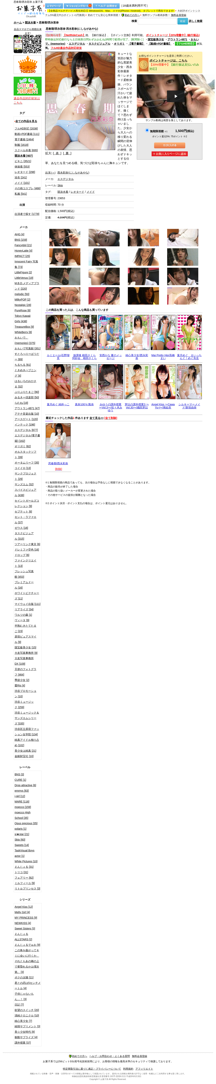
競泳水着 (30, 22)
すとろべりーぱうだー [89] (27, 356)
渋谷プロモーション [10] (25, 693)
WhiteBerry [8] (23, 332)
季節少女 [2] (22, 680)
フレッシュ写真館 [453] (24, 574)
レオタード (77, 191)
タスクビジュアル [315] (24, 536)
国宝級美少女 (156, 39)
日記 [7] (19, 1004)
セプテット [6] (23, 511)
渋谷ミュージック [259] (24, 704)
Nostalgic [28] (23, 305)
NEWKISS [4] (23, 923)
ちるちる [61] (23, 364)
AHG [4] (19, 234)
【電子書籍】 (136, 43)
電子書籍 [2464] (24, 139)
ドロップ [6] (22, 555)
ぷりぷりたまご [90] (27, 391)
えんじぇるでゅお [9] (27, 944)
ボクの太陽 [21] (24, 977)
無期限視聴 (158, 131)
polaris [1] (20, 828)
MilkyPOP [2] (22, 299)
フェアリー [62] (24, 877)
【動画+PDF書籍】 (159, 43)
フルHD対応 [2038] (26, 128)
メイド (91, 191)
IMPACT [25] (22, 256)
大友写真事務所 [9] (26, 652)
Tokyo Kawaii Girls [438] (23, 318)
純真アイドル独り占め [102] (27, 742)
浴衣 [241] (21, 177)
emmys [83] (22, 790)
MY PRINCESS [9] (26, 917)
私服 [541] (21, 193)
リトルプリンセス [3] (27, 888)
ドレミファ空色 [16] (27, 549)
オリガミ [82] (23, 446)
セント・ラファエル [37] (25, 519)
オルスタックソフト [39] (25, 454)
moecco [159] (23, 807)
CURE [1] (20, 779)
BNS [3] (19, 774)
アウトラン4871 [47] (27, 408)
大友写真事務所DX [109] (24, 661)
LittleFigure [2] (23, 272)
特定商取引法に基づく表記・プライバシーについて (92, 1068)
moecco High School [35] (23, 815)
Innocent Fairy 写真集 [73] (26, 264)
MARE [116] (22, 801)
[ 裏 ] (67, 153)
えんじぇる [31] (24, 866)
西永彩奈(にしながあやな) (73, 172)
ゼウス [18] (21, 527)
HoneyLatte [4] (23, 250)
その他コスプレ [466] (27, 188)
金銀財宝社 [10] (24, 756)
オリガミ (119, 43)
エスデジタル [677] (26, 430)
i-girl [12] (20, 796)
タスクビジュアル (99, 43)
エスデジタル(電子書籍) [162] (27, 438)
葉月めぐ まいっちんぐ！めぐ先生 (189, 357)
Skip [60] (20, 839)
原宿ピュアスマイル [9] (25, 639)
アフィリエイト (144, 1068)
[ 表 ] (57, 153)
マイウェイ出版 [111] (27, 603)
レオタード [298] (25, 172)
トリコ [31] (21, 872)
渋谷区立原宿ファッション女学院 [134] (27, 731)
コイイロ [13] (23, 468)
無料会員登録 (178, 15)
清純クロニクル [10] (27, 1015)
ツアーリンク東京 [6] (27, 544)
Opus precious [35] (26, 823)
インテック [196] (25, 424)
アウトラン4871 (177, 39)
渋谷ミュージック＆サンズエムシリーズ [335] (27, 718)
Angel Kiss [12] (24, 906)
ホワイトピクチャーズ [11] (27, 596)
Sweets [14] (22, 845)
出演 (50, 172)
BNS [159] (21, 239)
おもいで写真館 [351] (27, 348)
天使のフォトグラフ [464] (25, 672)
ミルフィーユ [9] (25, 883)
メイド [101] (22, 182)
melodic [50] (22, 294)
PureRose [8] (23, 310)
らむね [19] (21, 402)
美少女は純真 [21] (25, 750)
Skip (60, 185)
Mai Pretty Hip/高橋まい (163, 357)
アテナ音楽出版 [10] (27, 413)
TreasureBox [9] (24, 326)
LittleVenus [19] (24, 277)
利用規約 (128, 1068)
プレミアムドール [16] (24, 585)
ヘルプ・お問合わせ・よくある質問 (109, 1056)
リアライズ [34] (24, 609)
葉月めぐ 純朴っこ (58, 404)
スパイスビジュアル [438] (25, 492)
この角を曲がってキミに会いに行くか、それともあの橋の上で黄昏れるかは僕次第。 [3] (27, 961)
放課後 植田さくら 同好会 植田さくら (84, 357)
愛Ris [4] (20, 685)
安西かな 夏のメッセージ (110, 357)
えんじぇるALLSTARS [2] (23, 936)
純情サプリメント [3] (27, 1026)
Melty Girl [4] (22, 912)
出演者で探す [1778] (27, 213)
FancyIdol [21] (23, 245)
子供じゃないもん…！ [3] (24, 996)
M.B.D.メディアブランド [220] (27, 286)
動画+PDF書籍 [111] (27, 134)
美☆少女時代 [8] (25, 1031)
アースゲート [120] (26, 419)
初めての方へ (130, 15)
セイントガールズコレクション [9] (27, 503)
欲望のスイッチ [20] (27, 1010)
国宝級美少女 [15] (25, 647)
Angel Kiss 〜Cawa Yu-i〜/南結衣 (163, 406)
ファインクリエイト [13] (25, 563)
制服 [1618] (21, 144)
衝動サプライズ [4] (26, 1037)
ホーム (18, 22)
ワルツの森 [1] (23, 614)
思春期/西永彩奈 (58, 463)
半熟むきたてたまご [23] (25, 628)
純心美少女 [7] (23, 1020)
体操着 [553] (22, 166)
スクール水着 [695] (26, 150)
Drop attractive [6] (25, 785)
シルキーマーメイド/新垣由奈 (189, 406)
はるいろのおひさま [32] (25, 384)
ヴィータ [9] (22, 620)
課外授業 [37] (23, 1042)
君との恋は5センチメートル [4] (28, 985)
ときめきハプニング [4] (25, 373)
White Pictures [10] (26, 861)
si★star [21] (22, 834)
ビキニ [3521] (23, 161)
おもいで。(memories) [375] (25, 340)
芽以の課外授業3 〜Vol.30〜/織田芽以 (137, 406)
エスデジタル (77, 43)
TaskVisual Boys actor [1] (24, 853)
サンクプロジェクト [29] (25, 476)
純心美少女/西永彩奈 (137, 357)
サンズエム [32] (24, 484)
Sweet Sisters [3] (25, 928)
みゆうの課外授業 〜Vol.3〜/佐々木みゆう (110, 407)
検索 (134, 21)
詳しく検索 (195, 21)
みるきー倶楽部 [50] (27, 397)
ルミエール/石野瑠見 (58, 357)
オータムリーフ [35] (27, 462)
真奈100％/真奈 (84, 404)
